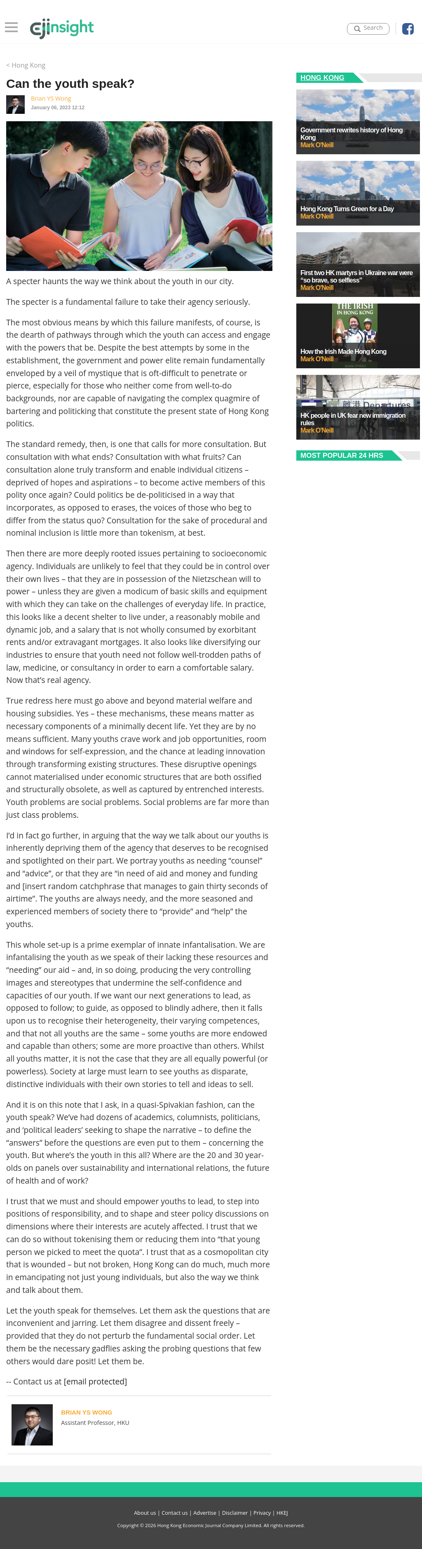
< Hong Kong (25, 65)
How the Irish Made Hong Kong (343, 351)
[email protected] (95, 1381)
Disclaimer (235, 1512)
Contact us (175, 1512)
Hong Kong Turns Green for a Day (347, 208)
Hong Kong (322, 78)
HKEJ (282, 1512)
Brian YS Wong (51, 98)
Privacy (262, 1512)
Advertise (204, 1512)
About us (145, 1512)
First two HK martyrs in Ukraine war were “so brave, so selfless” (356, 276)
